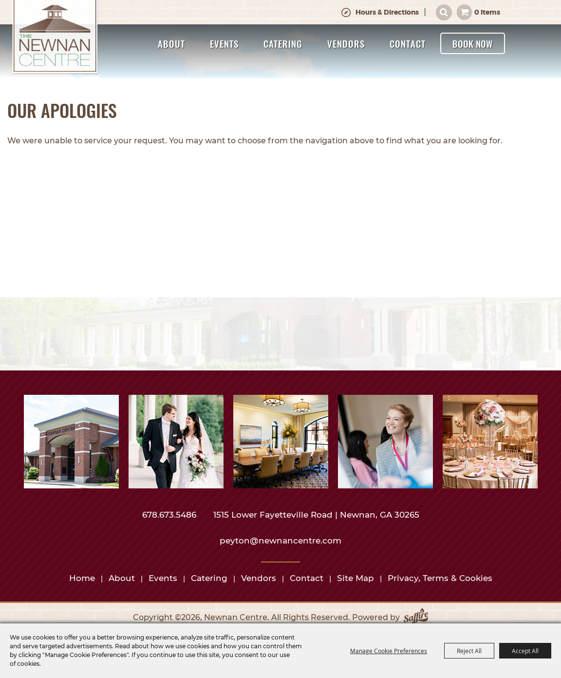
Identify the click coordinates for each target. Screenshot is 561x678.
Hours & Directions (387, 12)
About (171, 43)
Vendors (346, 43)
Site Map (355, 578)
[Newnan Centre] (55, 37)
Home (82, 578)
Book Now (472, 43)
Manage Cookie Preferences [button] (388, 651)
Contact (408, 43)
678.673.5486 (170, 515)
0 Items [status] (487, 12)
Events (224, 43)
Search (444, 12)
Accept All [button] (525, 651)
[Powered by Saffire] (416, 617)
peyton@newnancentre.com (280, 540)
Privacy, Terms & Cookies (440, 578)
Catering (282, 43)
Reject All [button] (469, 651)
